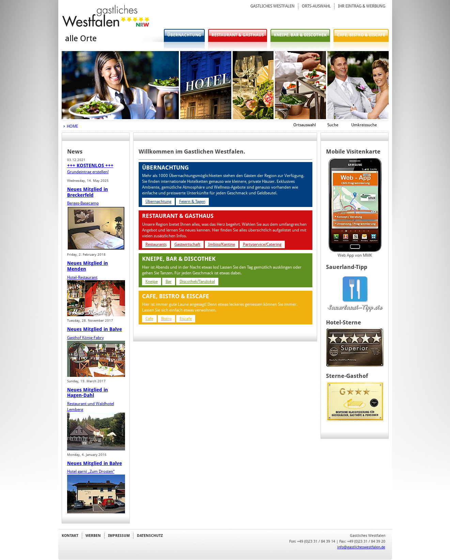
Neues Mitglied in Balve (94, 329)
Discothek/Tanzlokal (197, 281)
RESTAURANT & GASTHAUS (238, 35)
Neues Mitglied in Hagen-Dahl (87, 392)
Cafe (149, 318)
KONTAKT (70, 535)
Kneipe (151, 281)
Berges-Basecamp (83, 203)
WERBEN (93, 535)
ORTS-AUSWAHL (316, 6)
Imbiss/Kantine (221, 244)
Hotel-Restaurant (82, 277)
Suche (332, 125)
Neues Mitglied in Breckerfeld (87, 192)
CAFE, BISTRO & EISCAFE (361, 35)
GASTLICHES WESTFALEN (272, 6)
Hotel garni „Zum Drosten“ (90, 471)
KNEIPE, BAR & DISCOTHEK (300, 35)
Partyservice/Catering (262, 244)
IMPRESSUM (119, 535)
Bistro (166, 318)
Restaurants (156, 244)
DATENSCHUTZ (150, 535)
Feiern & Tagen (192, 201)
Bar (169, 281)
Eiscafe (186, 318)
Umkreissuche (364, 125)
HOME (72, 126)
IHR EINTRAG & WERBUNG (361, 6)
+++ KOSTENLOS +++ (90, 165)
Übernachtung (158, 201)
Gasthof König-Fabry (85, 337)
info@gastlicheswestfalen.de (361, 547)
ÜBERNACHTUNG (184, 35)
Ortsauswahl (304, 125)
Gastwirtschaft (187, 244)
